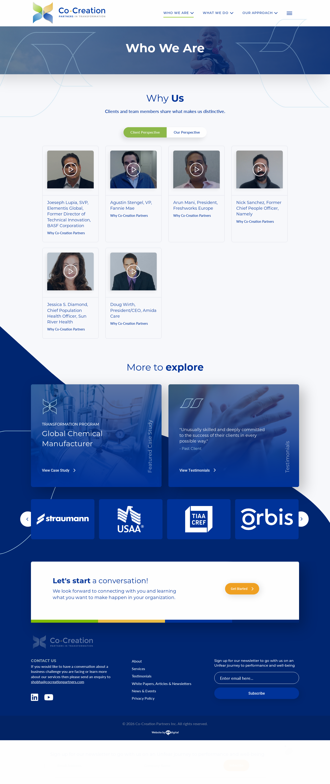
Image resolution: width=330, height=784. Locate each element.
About (137, 661)
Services (138, 668)
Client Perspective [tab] (145, 132)
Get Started (242, 588)
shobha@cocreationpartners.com (57, 681)
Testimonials (141, 676)
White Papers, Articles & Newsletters (161, 683)
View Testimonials (197, 470)
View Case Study (58, 470)
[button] (28, 519)
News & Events (144, 690)
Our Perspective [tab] (187, 132)
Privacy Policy (143, 698)
